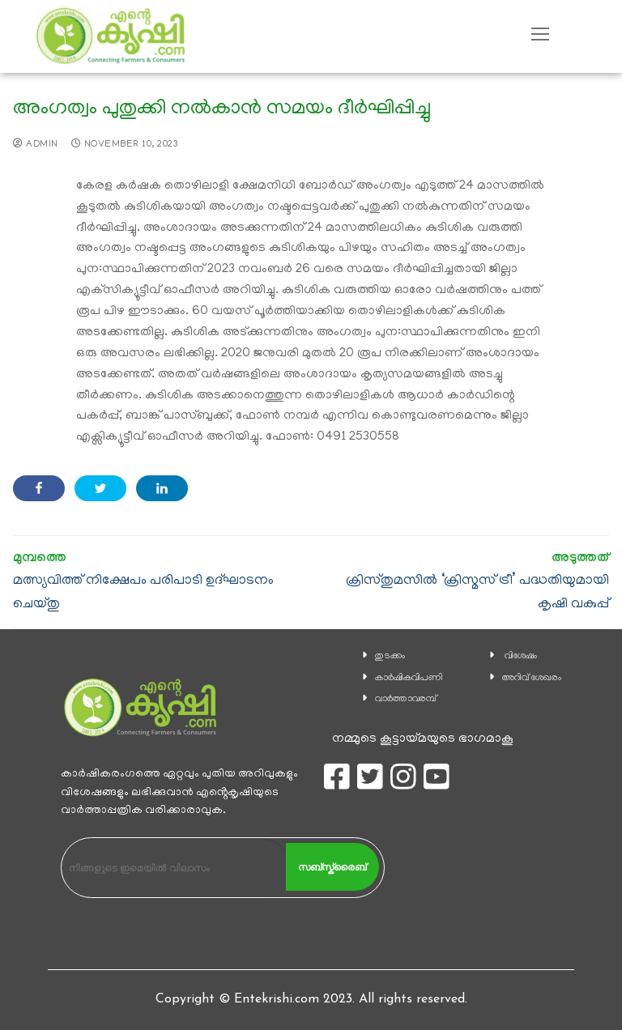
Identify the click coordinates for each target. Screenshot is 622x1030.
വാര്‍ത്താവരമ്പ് (406, 699)
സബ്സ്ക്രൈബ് (332, 867)
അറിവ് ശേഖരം (531, 678)
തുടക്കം (390, 656)
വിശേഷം (521, 656)
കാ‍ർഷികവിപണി (409, 678)
